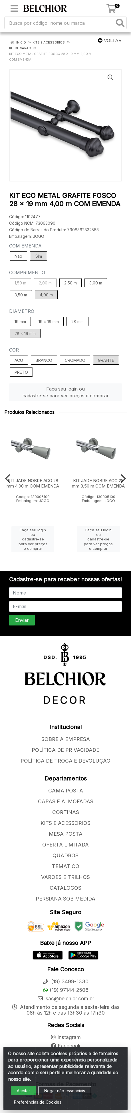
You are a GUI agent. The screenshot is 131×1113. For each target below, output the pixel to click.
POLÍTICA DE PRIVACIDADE (65, 750)
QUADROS (65, 855)
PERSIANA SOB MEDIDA (65, 899)
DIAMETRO (21, 311)
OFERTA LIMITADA (65, 845)
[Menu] (14, 8)
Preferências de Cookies (37, 1105)
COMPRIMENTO (27, 272)
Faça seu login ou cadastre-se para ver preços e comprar (66, 392)
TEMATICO (65, 866)
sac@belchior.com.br (65, 999)
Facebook (66, 1046)
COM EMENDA (25, 246)
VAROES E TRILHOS (65, 877)
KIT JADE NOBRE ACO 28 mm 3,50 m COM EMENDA (98, 483)
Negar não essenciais (64, 1094)
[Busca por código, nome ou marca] (59, 23)
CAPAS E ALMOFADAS (65, 801)
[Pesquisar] (120, 23)
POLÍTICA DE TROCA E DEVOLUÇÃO (65, 761)
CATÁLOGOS (65, 888)
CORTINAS (65, 812)
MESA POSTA (65, 834)
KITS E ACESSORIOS (65, 823)
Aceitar (23, 1094)
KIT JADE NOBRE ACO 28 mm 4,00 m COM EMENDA (33, 483)
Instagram (65, 1037)
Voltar (110, 40)
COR (14, 350)
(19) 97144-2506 (65, 990)
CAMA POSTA (65, 791)
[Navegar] (7, 478)
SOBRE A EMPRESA (65, 739)
